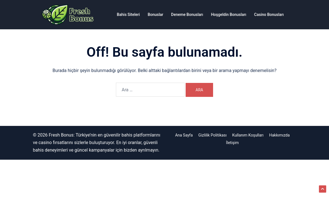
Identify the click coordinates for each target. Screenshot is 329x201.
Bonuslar (155, 14)
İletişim (232, 142)
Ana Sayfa (184, 135)
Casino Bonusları (269, 14)
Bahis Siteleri (128, 14)
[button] (322, 189)
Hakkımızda (279, 135)
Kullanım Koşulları (247, 135)
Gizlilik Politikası (212, 135)
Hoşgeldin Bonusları (228, 14)
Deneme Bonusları (187, 14)
